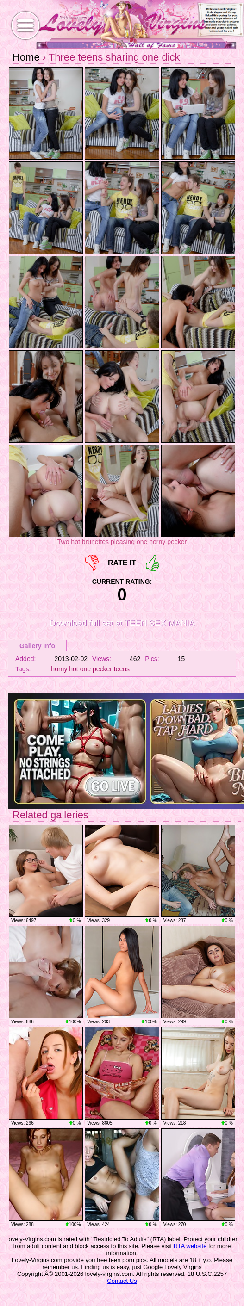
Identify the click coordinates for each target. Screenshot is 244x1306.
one (85, 669)
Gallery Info (37, 646)
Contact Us (122, 1280)
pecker (102, 669)
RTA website (190, 1246)
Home (26, 57)
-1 (92, 563)
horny (59, 669)
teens (122, 669)
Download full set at (122, 623)
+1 (152, 563)
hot (73, 669)
